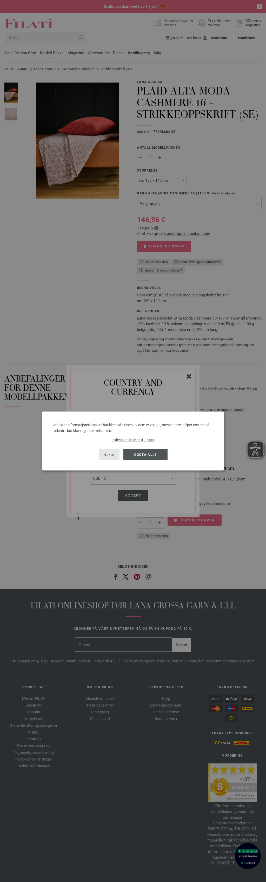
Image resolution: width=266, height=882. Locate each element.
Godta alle (145, 454)
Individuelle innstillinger (133, 440)
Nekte (109, 454)
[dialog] (133, 441)
